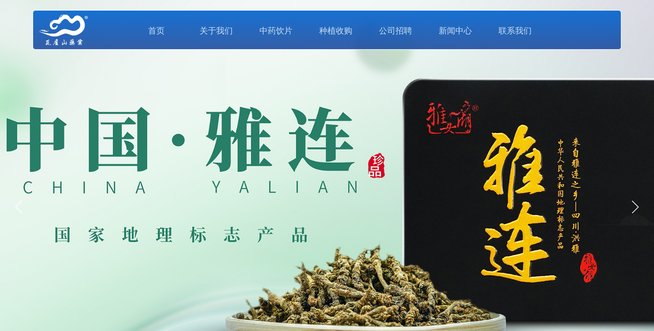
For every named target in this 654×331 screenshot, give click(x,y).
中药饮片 (276, 30)
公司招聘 (395, 30)
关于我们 (216, 30)
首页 (156, 30)
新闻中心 (455, 30)
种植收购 (335, 30)
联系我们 (515, 30)
